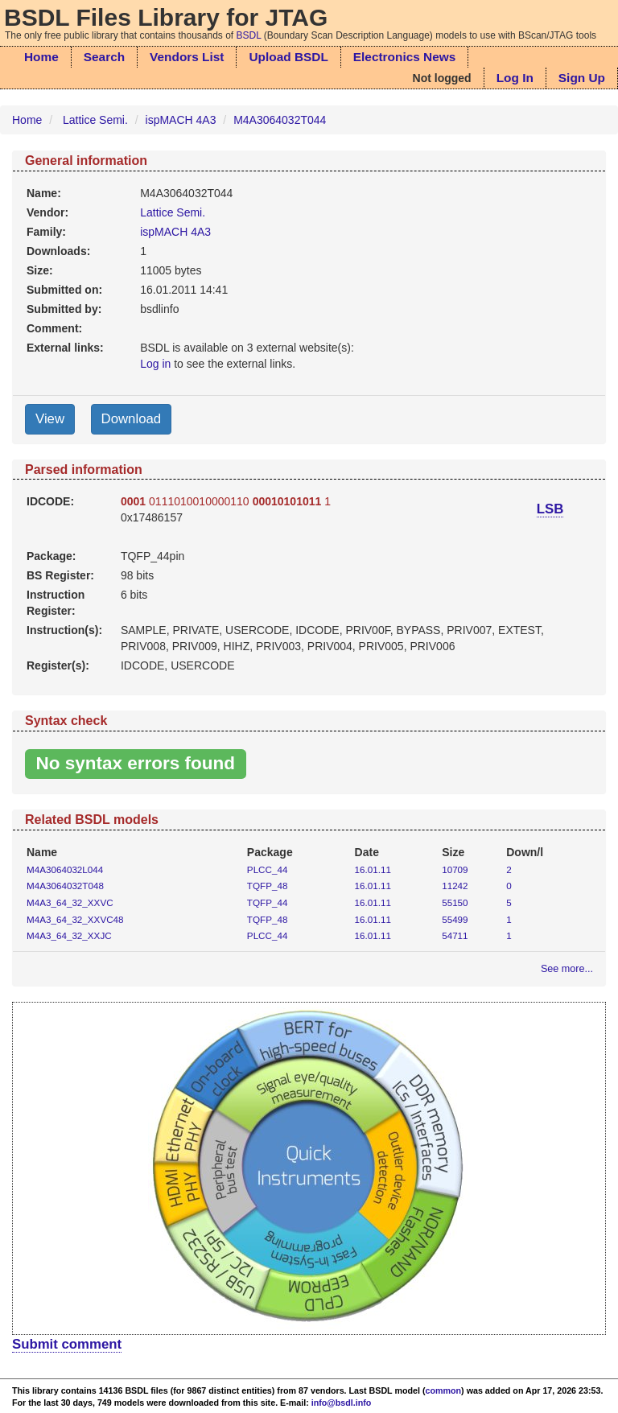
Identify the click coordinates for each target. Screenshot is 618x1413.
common (444, 1390)
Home (41, 57)
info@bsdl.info (341, 1402)
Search (104, 57)
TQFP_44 (267, 902)
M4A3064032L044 (65, 869)
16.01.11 (373, 869)
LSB (550, 509)
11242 (455, 885)
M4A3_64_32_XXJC (69, 935)
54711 (455, 935)
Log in (155, 363)
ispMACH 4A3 (181, 119)
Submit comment (67, 1344)
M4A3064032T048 (65, 885)
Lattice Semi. (95, 119)
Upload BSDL (288, 57)
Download (131, 418)
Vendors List (187, 57)
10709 (455, 869)
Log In (515, 77)
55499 (455, 919)
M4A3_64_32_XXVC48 (75, 919)
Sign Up (581, 77)
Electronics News (404, 57)
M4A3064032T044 (279, 119)
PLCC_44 (267, 869)
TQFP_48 (267, 885)
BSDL (249, 35)
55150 (455, 902)
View (49, 418)
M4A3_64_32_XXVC (70, 902)
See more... (567, 968)
